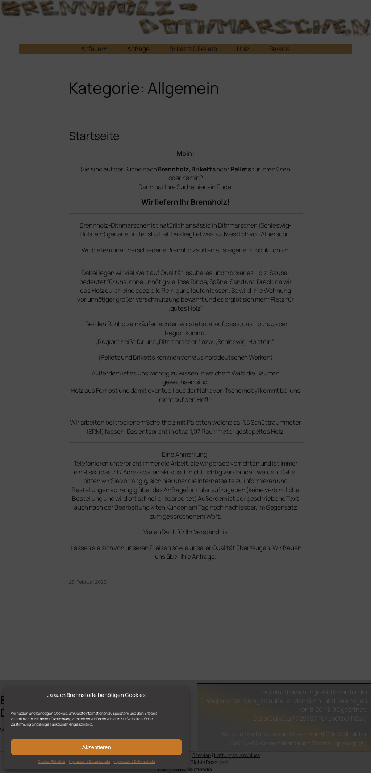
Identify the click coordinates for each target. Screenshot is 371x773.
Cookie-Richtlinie (51, 761)
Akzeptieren (96, 747)
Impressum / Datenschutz (89, 761)
